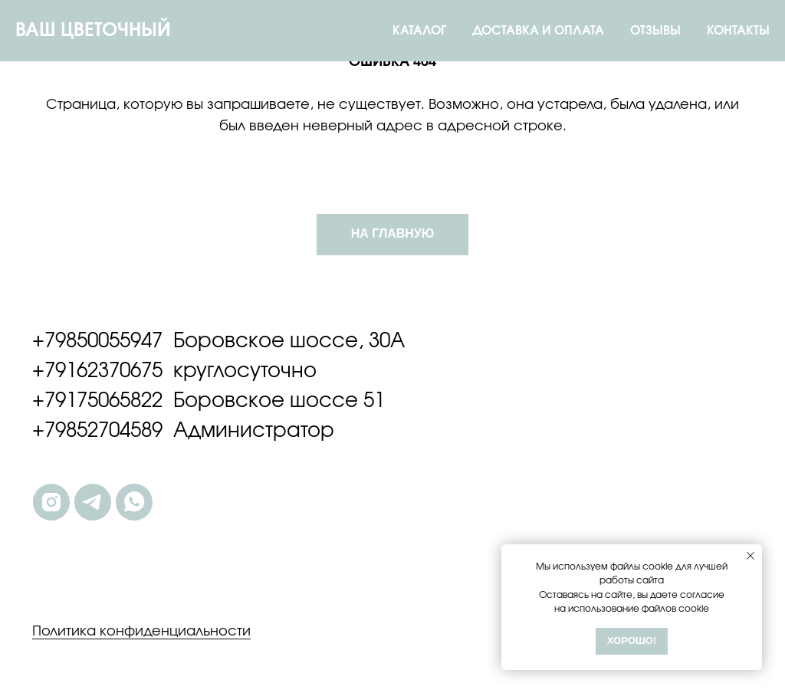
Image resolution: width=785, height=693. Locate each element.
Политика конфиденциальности (141, 632)
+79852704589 (97, 431)
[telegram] (92, 502)
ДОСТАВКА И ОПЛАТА (538, 31)
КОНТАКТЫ (738, 31)
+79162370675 (97, 371)
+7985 (59, 341)
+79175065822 (97, 401)
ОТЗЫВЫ (655, 31)
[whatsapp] (134, 502)
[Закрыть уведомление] (750, 555)
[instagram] (51, 502)
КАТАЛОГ (419, 31)
